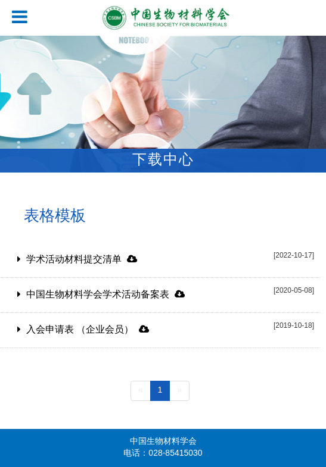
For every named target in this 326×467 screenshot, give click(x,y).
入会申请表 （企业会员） (87, 330)
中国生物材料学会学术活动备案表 (105, 295)
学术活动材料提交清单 (81, 260)
